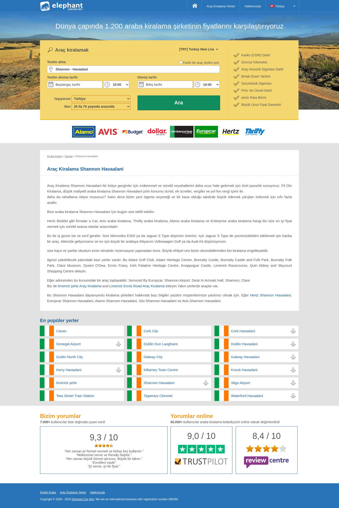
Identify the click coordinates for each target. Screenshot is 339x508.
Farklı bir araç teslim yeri (201, 63)
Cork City (151, 331)
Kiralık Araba (48, 492)
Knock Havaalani (244, 370)
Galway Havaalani (245, 357)
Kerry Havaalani (68, 370)
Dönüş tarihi (147, 77)
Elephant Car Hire (83, 499)
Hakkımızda (253, 6)
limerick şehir (66, 383)
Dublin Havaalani (244, 344)
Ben (68, 106)
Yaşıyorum (62, 99)
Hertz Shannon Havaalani (270, 295)
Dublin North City (69, 357)
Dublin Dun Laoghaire (161, 344)
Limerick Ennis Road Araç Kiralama (137, 286)
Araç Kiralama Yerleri (220, 6)
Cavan (61, 331)
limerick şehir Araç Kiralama (79, 286)
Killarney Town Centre (161, 370)
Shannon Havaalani (159, 383)
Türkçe (277, 6)
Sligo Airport (240, 383)
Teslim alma (56, 62)
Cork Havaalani (243, 331)
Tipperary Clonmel (158, 396)
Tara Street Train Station (75, 396)
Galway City (153, 357)
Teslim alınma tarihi (62, 77)
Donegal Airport (68, 344)
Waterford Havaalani (247, 396)
